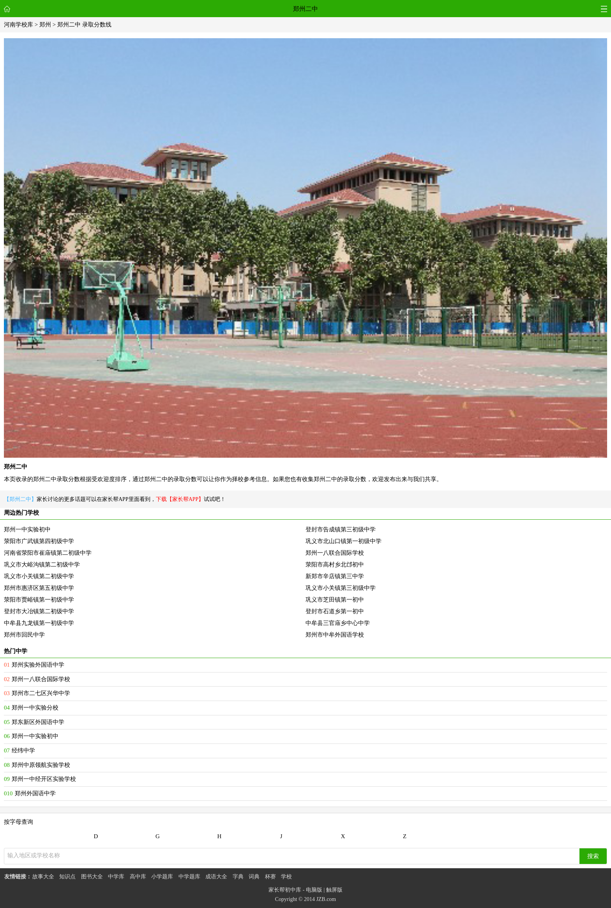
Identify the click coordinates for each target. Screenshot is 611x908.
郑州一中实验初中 (27, 529)
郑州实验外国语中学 (38, 665)
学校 (286, 877)
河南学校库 (18, 24)
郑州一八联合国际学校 (335, 553)
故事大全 (43, 877)
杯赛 (270, 877)
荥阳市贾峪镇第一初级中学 (39, 599)
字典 (238, 877)
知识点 (67, 877)
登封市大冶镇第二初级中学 (39, 611)
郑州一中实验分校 (35, 707)
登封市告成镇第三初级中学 (341, 529)
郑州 (45, 24)
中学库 (116, 877)
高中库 (138, 877)
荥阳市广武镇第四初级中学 (39, 541)
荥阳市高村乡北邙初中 (335, 564)
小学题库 (162, 877)
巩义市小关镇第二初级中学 (39, 576)
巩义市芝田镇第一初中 (335, 599)
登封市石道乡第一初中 (335, 611)
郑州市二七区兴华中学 (41, 693)
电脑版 (314, 890)
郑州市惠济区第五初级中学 (39, 588)
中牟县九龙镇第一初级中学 (39, 623)
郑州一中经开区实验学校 (44, 779)
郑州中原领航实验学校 (41, 765)
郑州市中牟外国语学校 (335, 635)
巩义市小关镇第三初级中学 (341, 588)
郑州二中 (305, 8)
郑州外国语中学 (35, 793)
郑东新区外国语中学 (38, 722)
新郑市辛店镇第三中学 (335, 576)
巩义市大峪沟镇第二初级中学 (42, 564)
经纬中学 (23, 750)
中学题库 (189, 877)
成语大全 (216, 877)
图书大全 (92, 877)
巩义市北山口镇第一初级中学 (343, 541)
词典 (254, 877)
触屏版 (334, 890)
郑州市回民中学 (24, 635)
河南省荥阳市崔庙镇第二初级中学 (48, 553)
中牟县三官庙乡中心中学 (338, 623)
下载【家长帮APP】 (180, 499)
